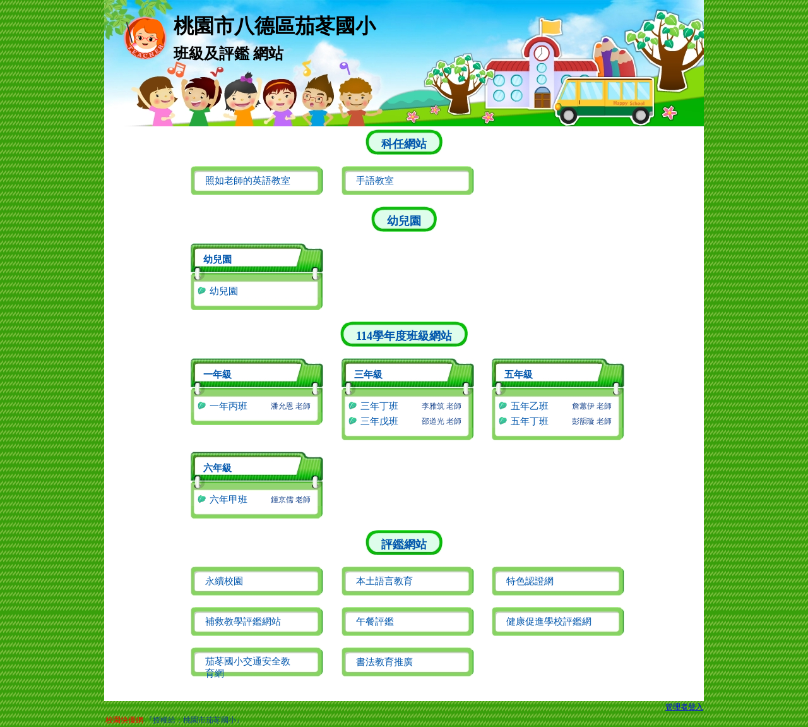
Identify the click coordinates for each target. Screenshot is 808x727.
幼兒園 (224, 291)
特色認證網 (530, 581)
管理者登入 (684, 706)
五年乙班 (530, 406)
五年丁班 (530, 421)
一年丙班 (228, 406)
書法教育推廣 (384, 662)
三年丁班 (379, 406)
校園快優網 (124, 720)
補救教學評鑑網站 (243, 621)
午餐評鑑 (375, 621)
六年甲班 (228, 500)
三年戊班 (379, 421)
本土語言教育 (384, 581)
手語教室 (375, 181)
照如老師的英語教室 (247, 181)
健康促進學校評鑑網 (548, 621)
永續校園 (224, 581)
